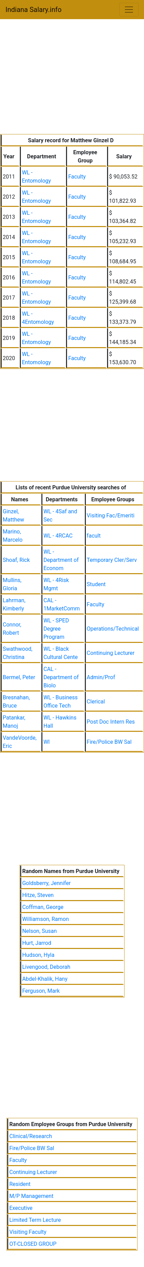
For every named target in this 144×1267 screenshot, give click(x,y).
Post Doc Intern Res (111, 721)
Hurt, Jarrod (36, 943)
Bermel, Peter (19, 677)
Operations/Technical (113, 628)
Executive (20, 1208)
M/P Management (31, 1196)
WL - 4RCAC (58, 535)
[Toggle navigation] (129, 9)
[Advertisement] (72, 78)
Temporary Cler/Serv (112, 560)
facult (94, 535)
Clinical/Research (30, 1136)
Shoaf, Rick (16, 560)
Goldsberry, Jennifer (46, 883)
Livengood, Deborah (46, 967)
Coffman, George (43, 907)
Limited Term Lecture (35, 1220)
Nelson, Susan (39, 931)
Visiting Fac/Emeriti (110, 515)
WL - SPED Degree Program (56, 628)
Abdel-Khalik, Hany (44, 979)
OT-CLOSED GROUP (32, 1244)
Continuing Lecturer (111, 653)
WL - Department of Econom (61, 560)
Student (96, 584)
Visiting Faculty (27, 1232)
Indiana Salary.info (33, 9)
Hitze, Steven (38, 895)
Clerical (96, 701)
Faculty (77, 176)
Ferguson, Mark (41, 991)
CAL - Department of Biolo (61, 677)
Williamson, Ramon (45, 919)
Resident (19, 1184)
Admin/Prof (101, 677)
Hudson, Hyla (38, 955)
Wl (46, 742)
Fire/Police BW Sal (109, 742)
